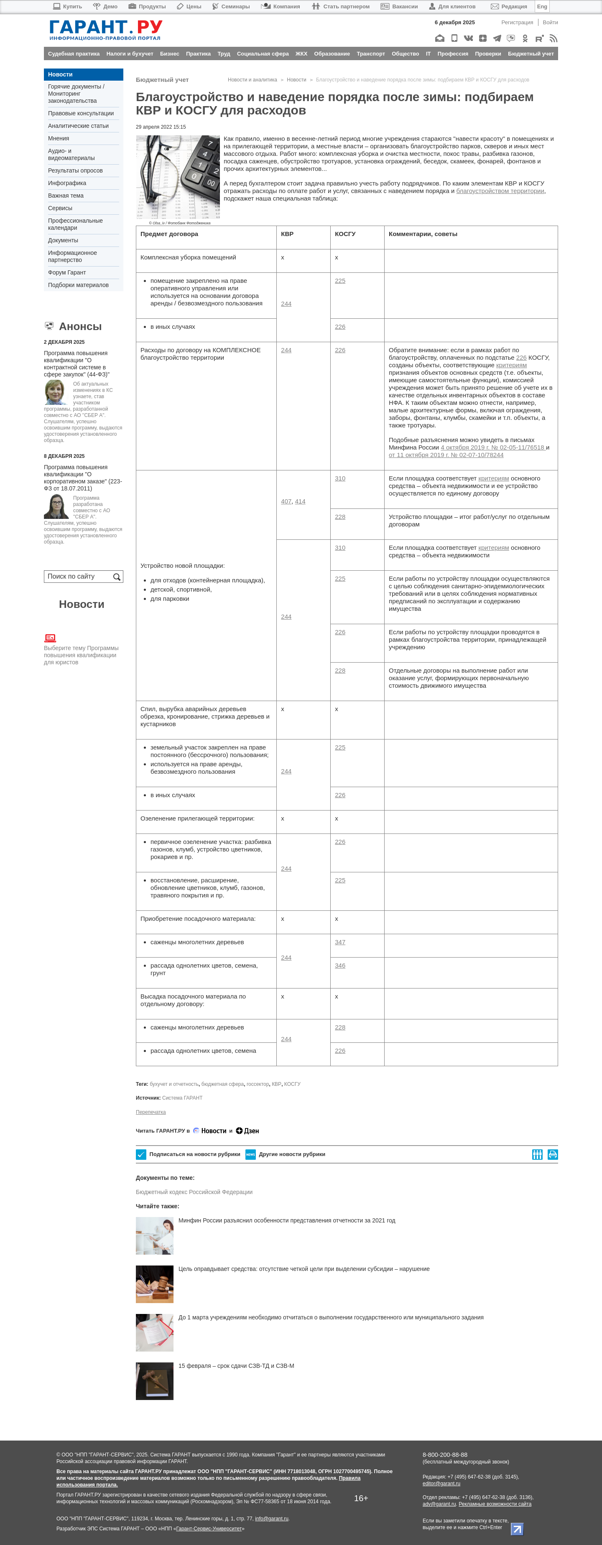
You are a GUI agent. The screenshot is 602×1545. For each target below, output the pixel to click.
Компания (280, 6)
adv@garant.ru (439, 1504)
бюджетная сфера (223, 1084)
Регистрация (517, 22)
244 (286, 303)
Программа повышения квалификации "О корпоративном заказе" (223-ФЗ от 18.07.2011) (83, 478)
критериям (511, 364)
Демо (105, 6)
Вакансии (399, 6)
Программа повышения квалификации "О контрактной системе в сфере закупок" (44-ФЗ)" (77, 364)
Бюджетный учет (162, 79)
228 (340, 516)
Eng (542, 6)
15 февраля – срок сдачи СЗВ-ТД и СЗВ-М (236, 1365)
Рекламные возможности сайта (495, 1504)
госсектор (258, 1084)
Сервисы (60, 208)
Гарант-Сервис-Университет (209, 1529)
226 (340, 326)
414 (300, 501)
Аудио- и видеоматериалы (71, 154)
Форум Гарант (67, 272)
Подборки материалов (78, 285)
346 (340, 965)
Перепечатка (151, 1112)
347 (340, 941)
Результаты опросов (75, 170)
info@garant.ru (271, 1519)
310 (340, 478)
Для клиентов (452, 6)
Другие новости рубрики (285, 1154)
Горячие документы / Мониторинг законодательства (76, 93)
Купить (67, 6)
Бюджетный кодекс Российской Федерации (194, 1192)
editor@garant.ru (441, 1484)
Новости (60, 74)
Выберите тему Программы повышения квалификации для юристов (81, 649)
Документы (63, 240)
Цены (189, 6)
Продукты (147, 6)
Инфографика (67, 183)
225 (340, 280)
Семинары (231, 6)
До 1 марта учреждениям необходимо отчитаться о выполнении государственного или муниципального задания (331, 1317)
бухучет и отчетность (174, 1084)
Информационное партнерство (72, 256)
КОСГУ (292, 1084)
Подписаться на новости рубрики (188, 1154)
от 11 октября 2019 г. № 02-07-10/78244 (446, 454)
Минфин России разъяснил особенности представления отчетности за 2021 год (287, 1220)
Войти (550, 22)
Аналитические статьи (78, 125)
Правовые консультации (81, 113)
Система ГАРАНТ (182, 1098)
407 (286, 501)
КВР (276, 1084)
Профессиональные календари (75, 224)
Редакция (509, 6)
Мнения (58, 138)
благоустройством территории (500, 190)
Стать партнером (340, 6)
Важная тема (66, 195)
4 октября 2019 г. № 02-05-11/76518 (493, 447)
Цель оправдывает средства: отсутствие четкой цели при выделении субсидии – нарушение (304, 1268)
